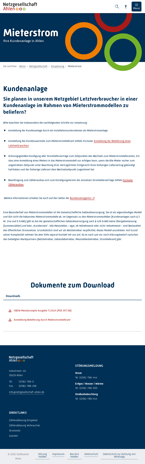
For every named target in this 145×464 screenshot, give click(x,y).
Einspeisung (57, 66)
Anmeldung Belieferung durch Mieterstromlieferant (42, 319)
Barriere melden (74, 455)
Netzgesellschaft (38, 66)
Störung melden (42, 455)
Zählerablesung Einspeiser (23, 420)
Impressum (58, 454)
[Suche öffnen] (117, 6)
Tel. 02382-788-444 (86, 377)
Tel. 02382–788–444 (86, 398)
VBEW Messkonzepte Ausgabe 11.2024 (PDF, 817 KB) (42, 310)
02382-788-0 (21, 381)
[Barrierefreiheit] (126, 7)
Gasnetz (13, 435)
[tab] (72, 296)
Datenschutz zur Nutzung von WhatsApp (119, 455)
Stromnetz (14, 430)
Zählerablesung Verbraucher (24, 425)
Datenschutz (91, 454)
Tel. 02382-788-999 (86, 388)
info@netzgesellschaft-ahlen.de (26, 392)
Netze (22, 66)
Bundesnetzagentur (81, 198)
